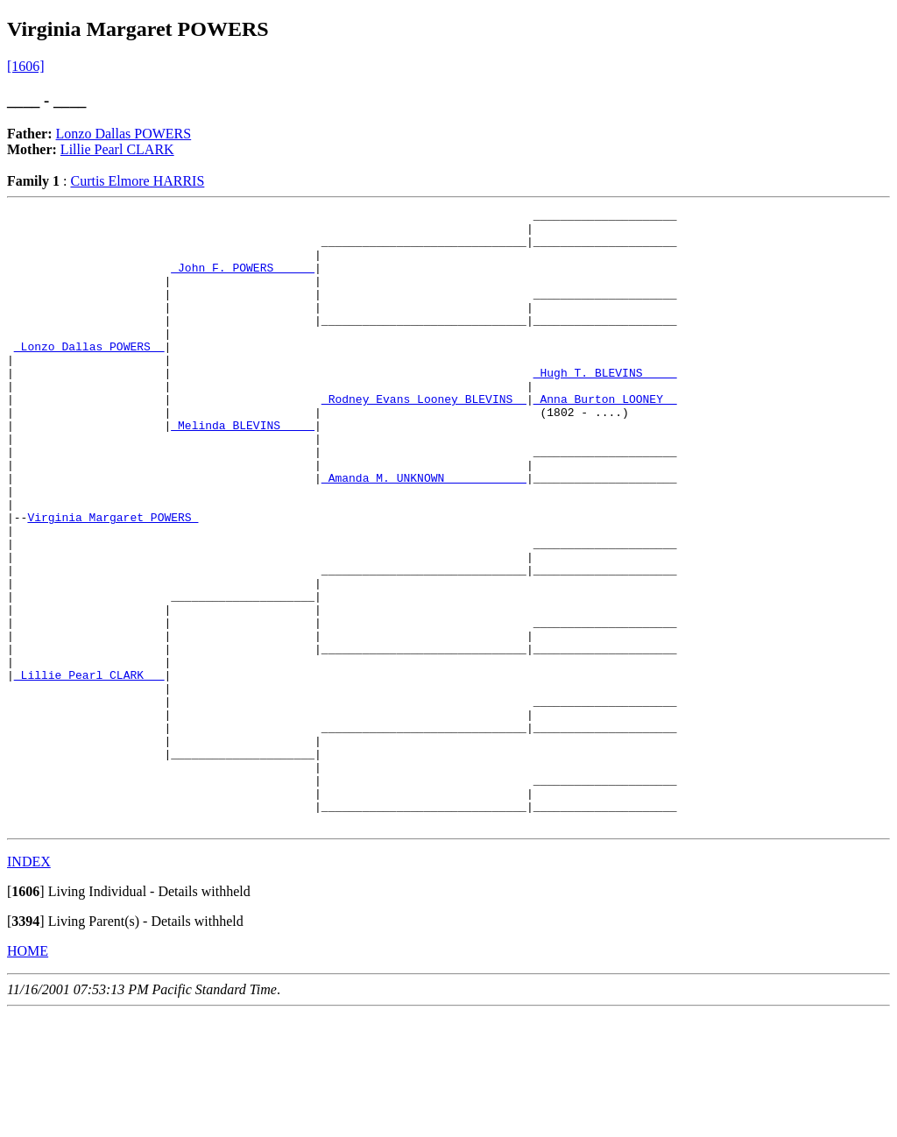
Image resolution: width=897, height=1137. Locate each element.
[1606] (26, 66)
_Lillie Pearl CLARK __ (89, 769)
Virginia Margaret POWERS (112, 580)
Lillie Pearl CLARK (117, 149)
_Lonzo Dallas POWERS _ (89, 375)
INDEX (29, 985)
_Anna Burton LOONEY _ (605, 438)
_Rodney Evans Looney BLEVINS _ (423, 438)
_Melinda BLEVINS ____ (242, 469)
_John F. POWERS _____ (242, 280)
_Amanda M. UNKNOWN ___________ (423, 532)
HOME (27, 1074)
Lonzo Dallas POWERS (124, 133)
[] (26, 1014)
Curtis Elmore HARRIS (137, 180)
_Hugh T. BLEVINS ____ (605, 406)
